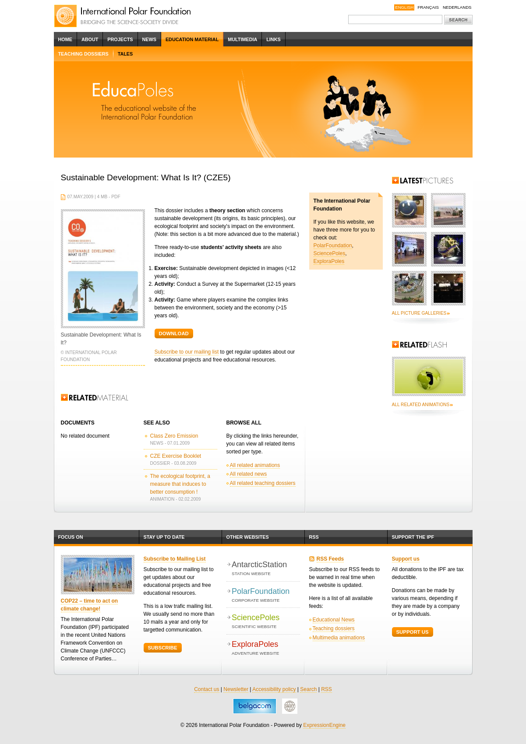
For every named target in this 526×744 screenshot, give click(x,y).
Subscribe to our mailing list (187, 352)
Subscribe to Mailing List (175, 559)
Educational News (334, 620)
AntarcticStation (266, 568)
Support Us (412, 632)
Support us (406, 559)
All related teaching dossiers (263, 483)
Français (428, 7)
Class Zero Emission (174, 436)
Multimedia (242, 39)
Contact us (206, 689)
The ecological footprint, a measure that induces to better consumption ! (180, 484)
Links (273, 39)
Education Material (192, 39)
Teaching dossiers (83, 53)
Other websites (247, 537)
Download (174, 333)
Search (308, 689)
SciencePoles (330, 253)
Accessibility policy (274, 689)
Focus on (70, 537)
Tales (125, 53)
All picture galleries (419, 313)
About (89, 39)
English (404, 7)
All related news (248, 474)
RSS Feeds (330, 559)
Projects (120, 39)
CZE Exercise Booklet (175, 456)
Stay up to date (164, 537)
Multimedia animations (339, 638)
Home (65, 39)
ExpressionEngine (324, 725)
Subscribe (162, 647)
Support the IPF (413, 537)
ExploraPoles (329, 261)
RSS (314, 537)
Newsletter (235, 689)
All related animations (255, 465)
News (149, 39)
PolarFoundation (333, 245)
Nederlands (457, 7)
